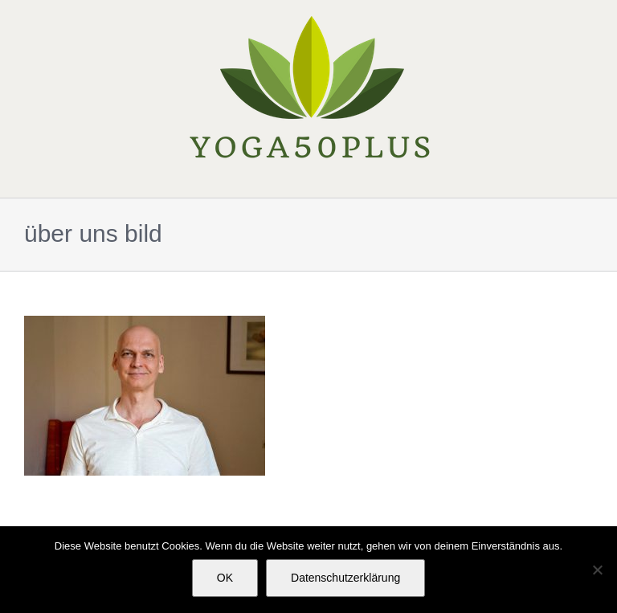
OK (225, 577)
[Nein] (597, 570)
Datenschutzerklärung (345, 577)
